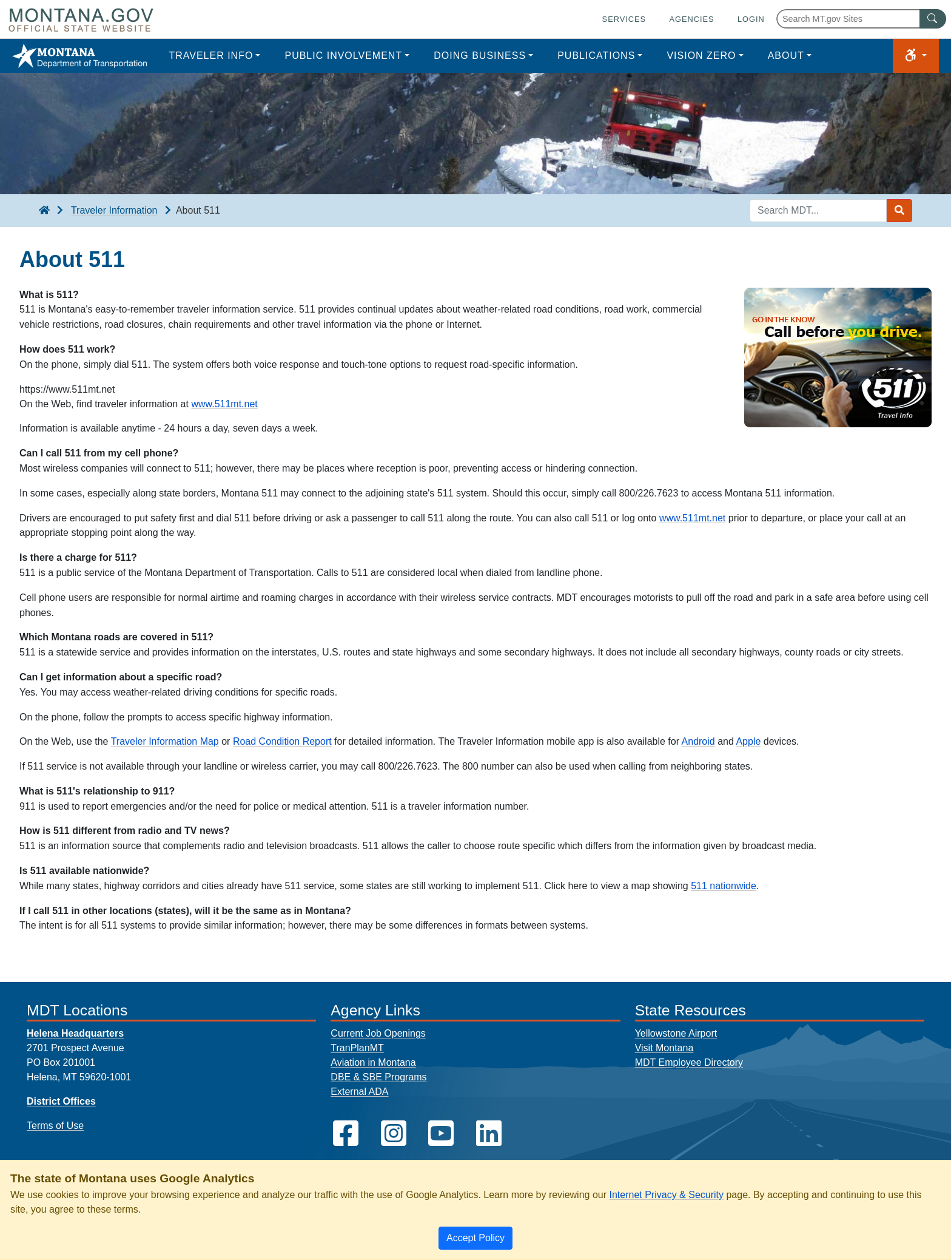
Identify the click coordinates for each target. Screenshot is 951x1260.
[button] (916, 56)
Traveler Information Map (165, 741)
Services (624, 19)
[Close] (475, 1238)
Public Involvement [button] (343, 55)
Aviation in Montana (373, 1062)
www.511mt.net (224, 404)
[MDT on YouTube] (441, 1133)
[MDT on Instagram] (393, 1133)
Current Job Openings (378, 1033)
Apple (748, 741)
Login (751, 19)
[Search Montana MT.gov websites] (861, 19)
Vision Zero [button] (701, 55)
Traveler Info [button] (211, 55)
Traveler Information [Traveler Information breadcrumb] (114, 210)
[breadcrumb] (44, 210)
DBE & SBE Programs (378, 1077)
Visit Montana (664, 1048)
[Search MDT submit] (899, 210)
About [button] (786, 55)
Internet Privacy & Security (666, 1195)
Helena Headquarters (75, 1033)
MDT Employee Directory (689, 1062)
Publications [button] (596, 55)
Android (698, 741)
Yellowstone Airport (676, 1033)
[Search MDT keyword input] (818, 210)
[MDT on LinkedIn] (489, 1133)
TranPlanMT (357, 1048)
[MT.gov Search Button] (932, 19)
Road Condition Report (282, 741)
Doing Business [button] (480, 55)
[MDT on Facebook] (345, 1133)
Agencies (691, 19)
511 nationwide (723, 886)
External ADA (359, 1091)
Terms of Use (55, 1125)
